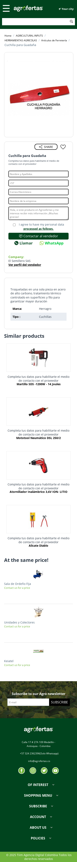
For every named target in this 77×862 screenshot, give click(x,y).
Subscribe (59, 702)
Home (8, 35)
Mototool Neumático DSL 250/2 (38, 438)
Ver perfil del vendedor (24, 265)
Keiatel (9, 661)
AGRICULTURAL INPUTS (29, 35)
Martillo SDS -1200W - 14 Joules (39, 384)
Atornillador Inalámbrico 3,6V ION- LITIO (38, 492)
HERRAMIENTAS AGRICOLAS (21, 40)
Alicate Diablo (38, 545)
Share (46, 147)
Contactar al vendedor (38, 236)
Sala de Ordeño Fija (17, 584)
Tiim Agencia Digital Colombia (37, 855)
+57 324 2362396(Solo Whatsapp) (39, 753)
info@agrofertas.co (39, 761)
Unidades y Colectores (19, 622)
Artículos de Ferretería (54, 40)
